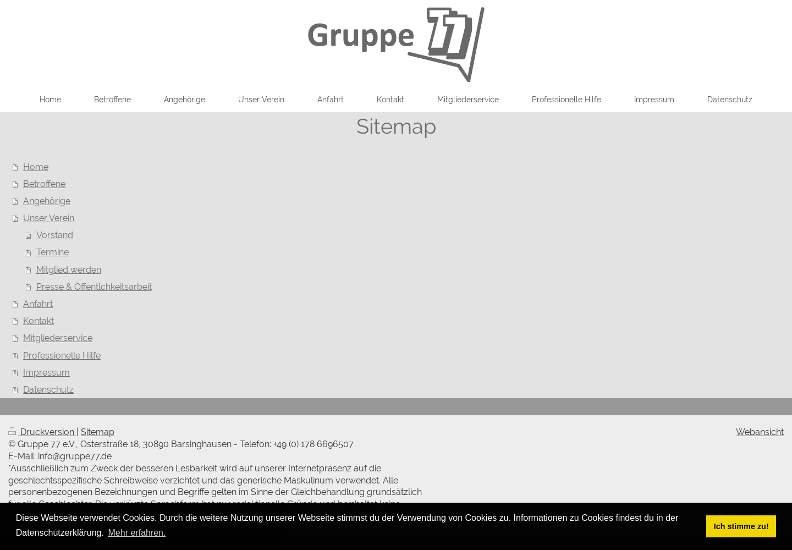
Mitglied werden (68, 270)
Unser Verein (48, 218)
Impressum (46, 372)
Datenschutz (48, 389)
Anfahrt (38, 304)
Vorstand (54, 235)
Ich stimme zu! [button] (741, 526)
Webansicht (760, 432)
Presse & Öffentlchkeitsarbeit (94, 287)
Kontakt (38, 321)
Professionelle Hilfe (62, 355)
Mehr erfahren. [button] (137, 532)
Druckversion (42, 432)
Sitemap (97, 432)
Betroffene (44, 184)
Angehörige (46, 201)
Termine (52, 252)
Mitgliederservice (57, 338)
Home (35, 167)
